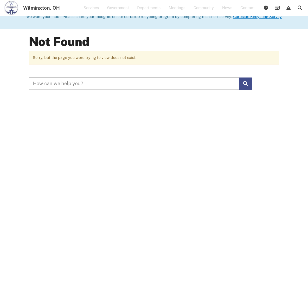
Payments (276, 11)
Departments (148, 11)
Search (299, 11)
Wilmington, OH (41, 11)
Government (118, 11)
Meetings (177, 11)
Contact (247, 11)
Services (91, 11)
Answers (265, 11)
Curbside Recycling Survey (257, 35)
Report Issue (288, 11)
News (227, 11)
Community (203, 11)
